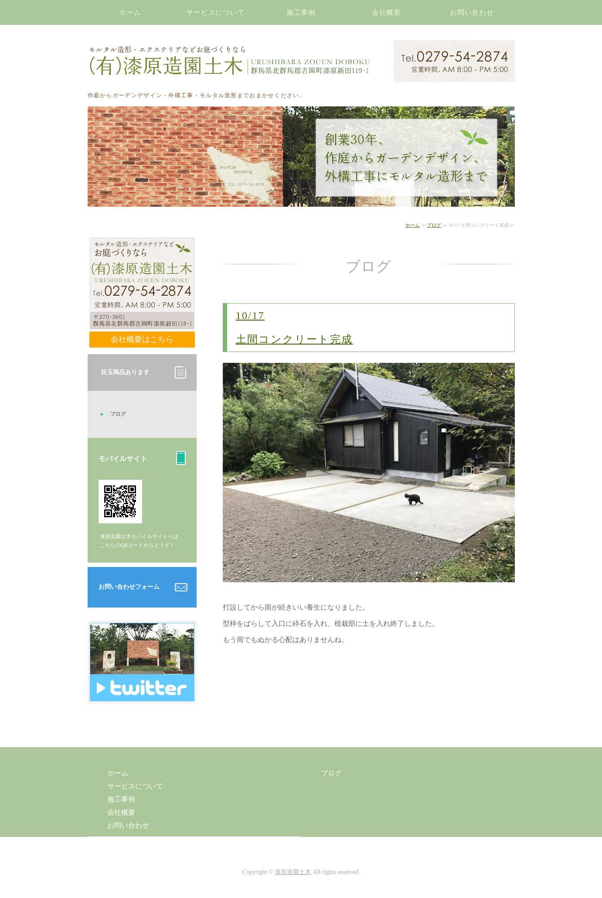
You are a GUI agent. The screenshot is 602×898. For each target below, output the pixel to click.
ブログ (434, 225)
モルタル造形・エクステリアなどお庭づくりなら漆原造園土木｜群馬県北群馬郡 (229, 61)
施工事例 (301, 12)
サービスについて (215, 12)
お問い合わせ (472, 12)
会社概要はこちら (142, 339)
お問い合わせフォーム (129, 587)
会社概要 (386, 12)
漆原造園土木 (293, 872)
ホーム (130, 12)
